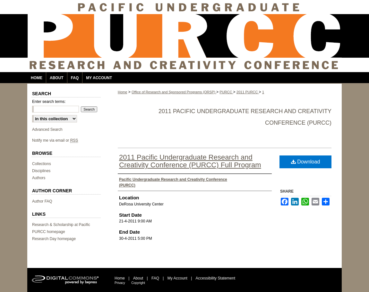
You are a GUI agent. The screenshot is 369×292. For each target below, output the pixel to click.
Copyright (138, 283)
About (138, 278)
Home (122, 92)
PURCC (226, 92)
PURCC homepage (48, 231)
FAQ (155, 278)
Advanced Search (47, 129)
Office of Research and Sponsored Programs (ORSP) (174, 92)
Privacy (120, 283)
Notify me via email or (55, 140)
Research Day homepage (54, 239)
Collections (41, 164)
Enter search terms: (49, 101)
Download (305, 161)
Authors (38, 178)
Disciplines (41, 171)
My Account (177, 278)
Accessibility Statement (215, 278)
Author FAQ (42, 201)
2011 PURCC (247, 92)
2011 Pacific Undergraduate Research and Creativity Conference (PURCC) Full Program (190, 161)
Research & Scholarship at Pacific (61, 224)
